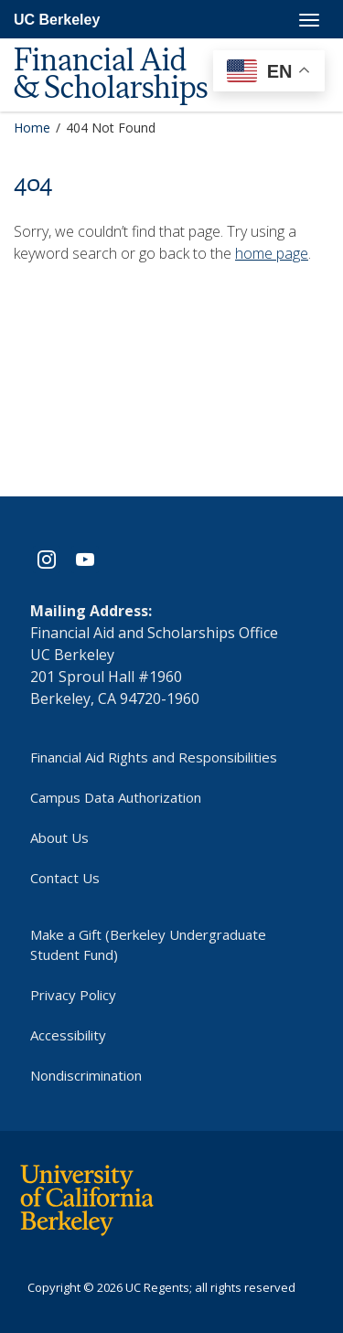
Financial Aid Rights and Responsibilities (153, 757)
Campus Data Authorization (115, 797)
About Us (59, 837)
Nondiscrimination (86, 1075)
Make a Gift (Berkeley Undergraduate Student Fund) (148, 944)
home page (271, 253)
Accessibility (68, 1035)
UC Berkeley (57, 19)
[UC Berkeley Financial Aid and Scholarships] (128, 47)
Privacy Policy (73, 995)
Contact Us (65, 878)
